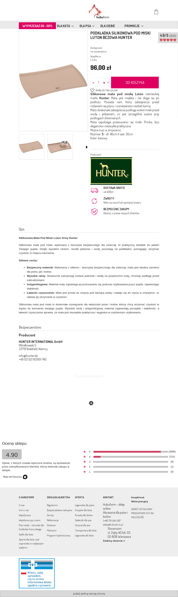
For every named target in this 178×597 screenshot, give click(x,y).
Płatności (52, 530)
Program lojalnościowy (58, 535)
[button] (87, 147)
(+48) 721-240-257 (112, 520)
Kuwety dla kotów (84, 515)
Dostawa (51, 525)
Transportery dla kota (86, 530)
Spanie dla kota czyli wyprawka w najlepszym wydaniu (31, 543)
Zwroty (50, 515)
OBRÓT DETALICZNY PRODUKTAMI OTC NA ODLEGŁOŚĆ (142, 513)
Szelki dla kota (26, 534)
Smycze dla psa (82, 525)
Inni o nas (24, 510)
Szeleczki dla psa (83, 520)
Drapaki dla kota (83, 510)
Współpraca (25, 515)
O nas (21, 505)
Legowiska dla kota (84, 535)
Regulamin (52, 505)
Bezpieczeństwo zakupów (59, 510)
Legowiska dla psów (84, 505)
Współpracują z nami (29, 520)
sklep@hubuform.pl (113, 524)
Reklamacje (53, 520)
